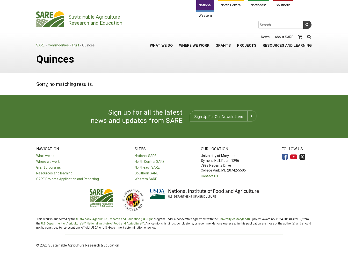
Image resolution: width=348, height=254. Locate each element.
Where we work (48, 161)
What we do (45, 155)
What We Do (161, 26)
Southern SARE (146, 173)
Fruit (75, 45)
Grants (223, 26)
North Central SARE (150, 161)
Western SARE (146, 179)
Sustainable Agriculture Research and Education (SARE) (113, 219)
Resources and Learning (287, 26)
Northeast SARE (147, 167)
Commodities (58, 45)
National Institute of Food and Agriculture (114, 223)
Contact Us (209, 176)
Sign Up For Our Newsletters (218, 116)
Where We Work (194, 26)
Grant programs (48, 167)
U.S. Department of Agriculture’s (62, 223)
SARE (40, 45)
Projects (246, 26)
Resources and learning (54, 173)
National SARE (146, 155)
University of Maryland (233, 219)
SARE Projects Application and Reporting (67, 179)
